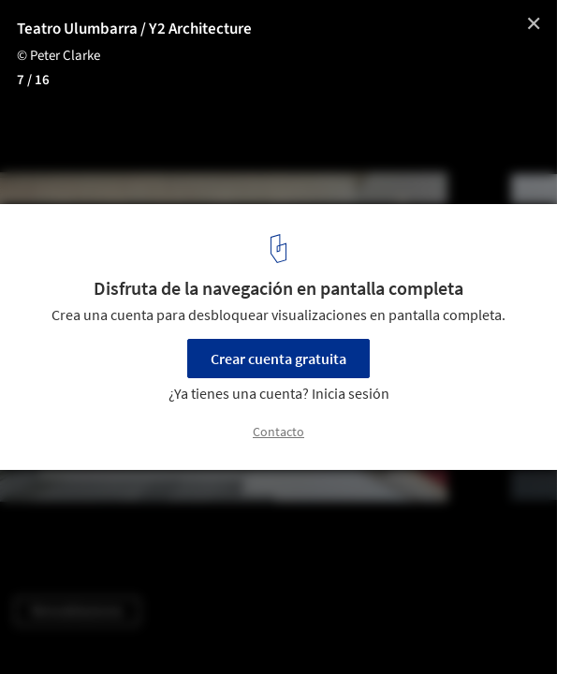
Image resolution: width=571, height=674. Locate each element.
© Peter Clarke (58, 56)
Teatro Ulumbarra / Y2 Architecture (134, 29)
